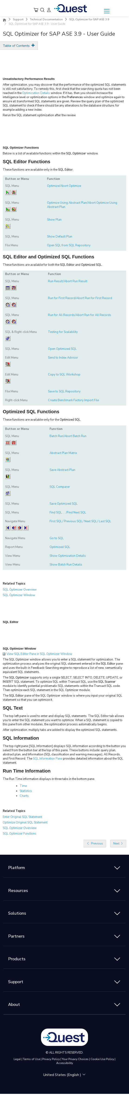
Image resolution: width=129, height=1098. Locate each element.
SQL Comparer (60, 487)
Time (23, 786)
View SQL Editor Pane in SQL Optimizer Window (37, 654)
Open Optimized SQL (62, 349)
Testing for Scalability (63, 332)
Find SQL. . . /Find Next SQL (68, 512)
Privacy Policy (51, 1059)
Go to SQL (57, 538)
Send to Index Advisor (63, 358)
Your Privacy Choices (75, 1059)
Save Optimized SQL (64, 504)
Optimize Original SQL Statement (25, 822)
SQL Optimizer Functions (19, 834)
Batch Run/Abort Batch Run (68, 436)
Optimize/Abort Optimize (64, 186)
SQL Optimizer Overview (20, 590)
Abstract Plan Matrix (63, 453)
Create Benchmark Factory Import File (73, 400)
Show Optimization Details (68, 556)
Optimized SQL (60, 547)
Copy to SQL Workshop (64, 374)
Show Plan (54, 220)
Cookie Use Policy (102, 1059)
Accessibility (64, 1063)
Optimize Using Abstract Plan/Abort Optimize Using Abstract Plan (82, 205)
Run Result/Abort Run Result (67, 281)
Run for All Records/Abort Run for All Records (79, 315)
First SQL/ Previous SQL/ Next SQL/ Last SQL (80, 521)
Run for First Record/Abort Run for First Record (80, 298)
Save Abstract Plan (62, 470)
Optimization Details (36, 93)
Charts (24, 796)
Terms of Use (31, 1059)
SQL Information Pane (47, 759)
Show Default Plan (59, 237)
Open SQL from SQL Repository (69, 245)
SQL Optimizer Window (19, 595)
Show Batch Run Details (66, 565)
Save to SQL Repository (64, 391)
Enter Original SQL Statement (22, 817)
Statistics (26, 791)
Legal (17, 1059)
